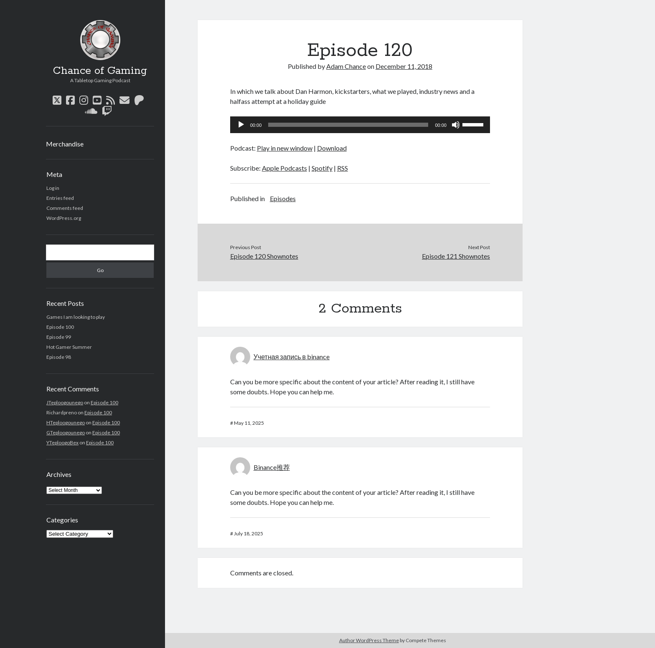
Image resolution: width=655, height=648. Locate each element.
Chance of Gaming (100, 71)
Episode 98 (58, 357)
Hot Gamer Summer (69, 347)
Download (332, 148)
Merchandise (65, 144)
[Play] (241, 125)
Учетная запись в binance (292, 357)
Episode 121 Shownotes (456, 256)
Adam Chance (346, 66)
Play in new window (284, 148)
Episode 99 (58, 337)
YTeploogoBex (62, 442)
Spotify (322, 168)
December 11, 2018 (404, 66)
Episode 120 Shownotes (264, 256)
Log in (52, 188)
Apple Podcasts (284, 168)
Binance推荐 (272, 467)
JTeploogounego (64, 402)
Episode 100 (60, 327)
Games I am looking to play (75, 317)
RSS (342, 168)
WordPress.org (63, 218)
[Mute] (456, 125)
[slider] (348, 125)
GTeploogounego (65, 432)
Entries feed (60, 198)
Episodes (283, 198)
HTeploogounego (65, 422)
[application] (360, 124)
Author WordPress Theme (369, 640)
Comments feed (64, 208)
